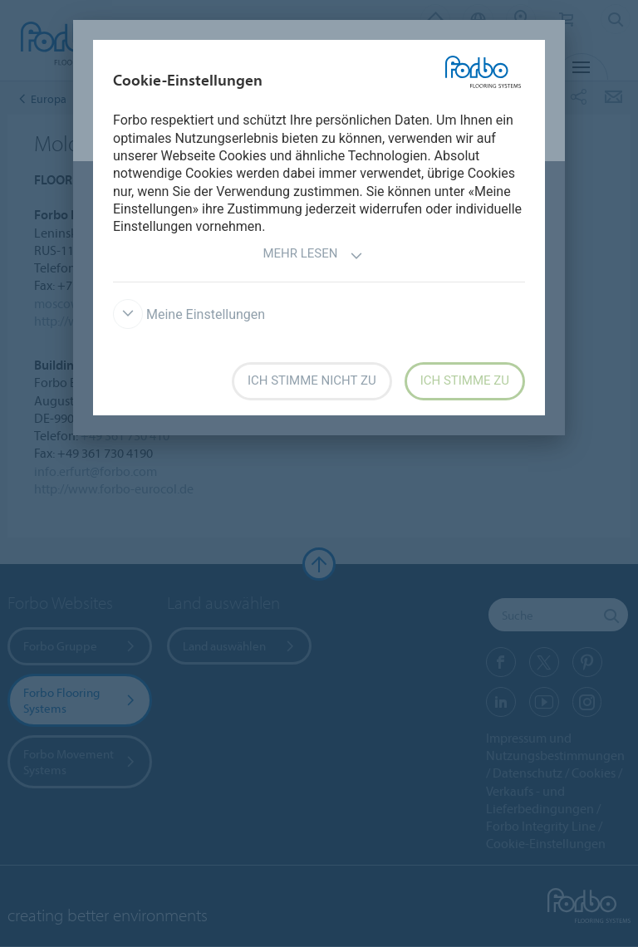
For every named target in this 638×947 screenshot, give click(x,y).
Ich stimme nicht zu (312, 380)
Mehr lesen (312, 255)
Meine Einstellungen (189, 314)
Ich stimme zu (464, 380)
